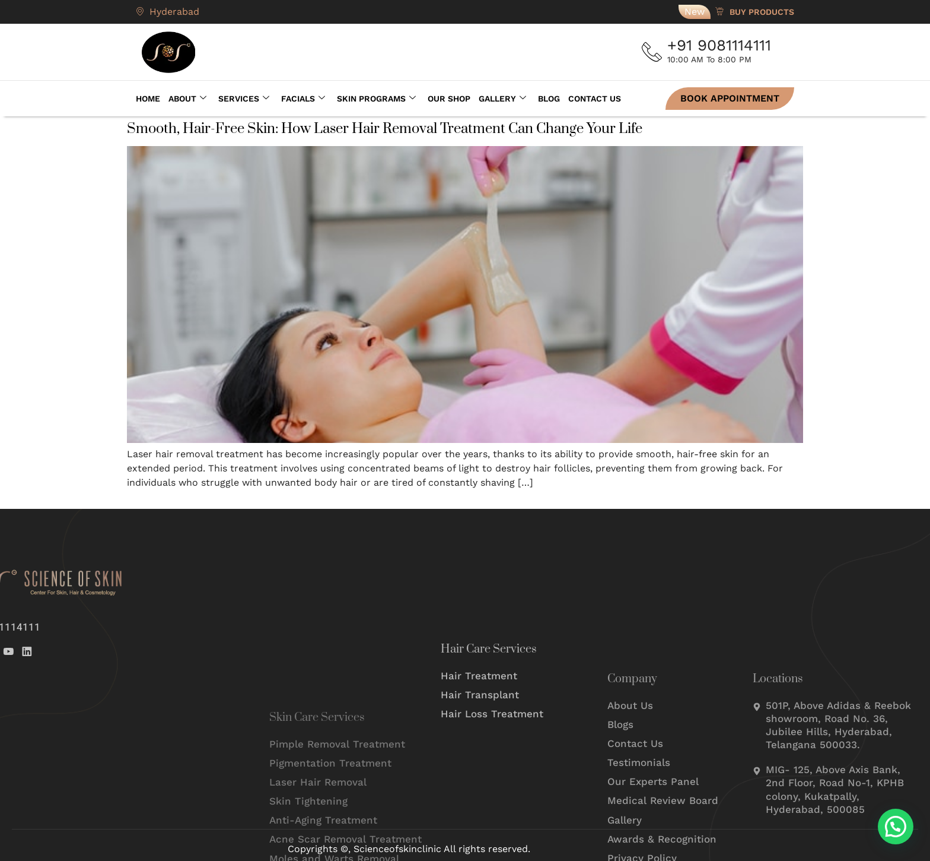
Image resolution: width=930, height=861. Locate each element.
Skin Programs (376, 98)
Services (243, 98)
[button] (895, 826)
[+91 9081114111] (653, 52)
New (694, 11)
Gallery (502, 98)
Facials (303, 98)
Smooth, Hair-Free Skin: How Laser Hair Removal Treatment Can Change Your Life (384, 129)
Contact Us (594, 98)
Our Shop (449, 98)
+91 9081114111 (723, 45)
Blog (549, 98)
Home (148, 98)
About (187, 98)
